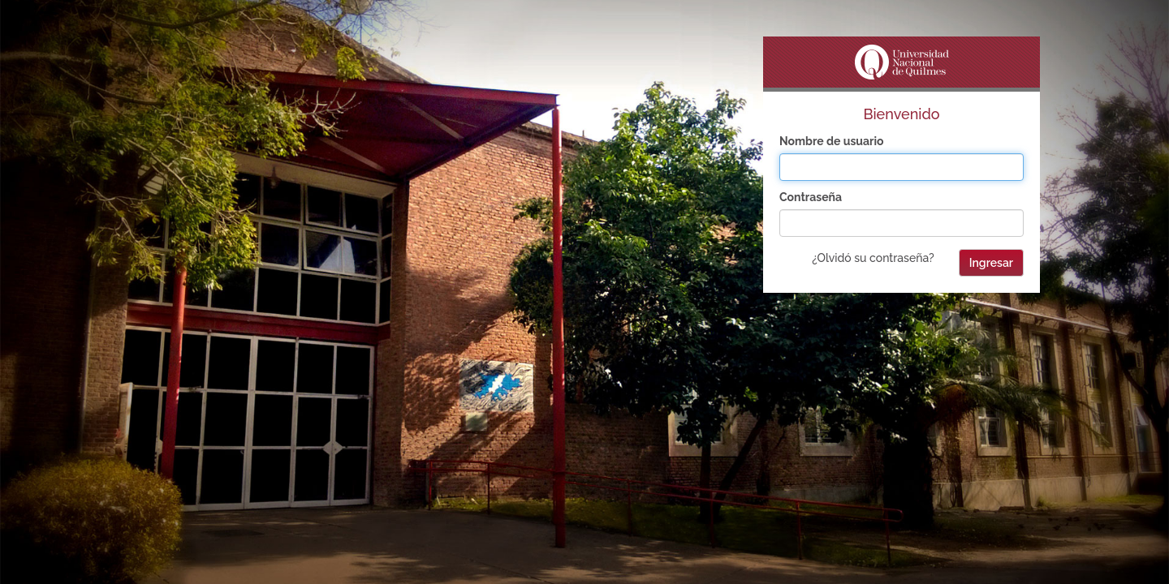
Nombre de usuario (831, 141)
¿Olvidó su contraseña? (873, 257)
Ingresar (991, 262)
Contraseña (810, 197)
